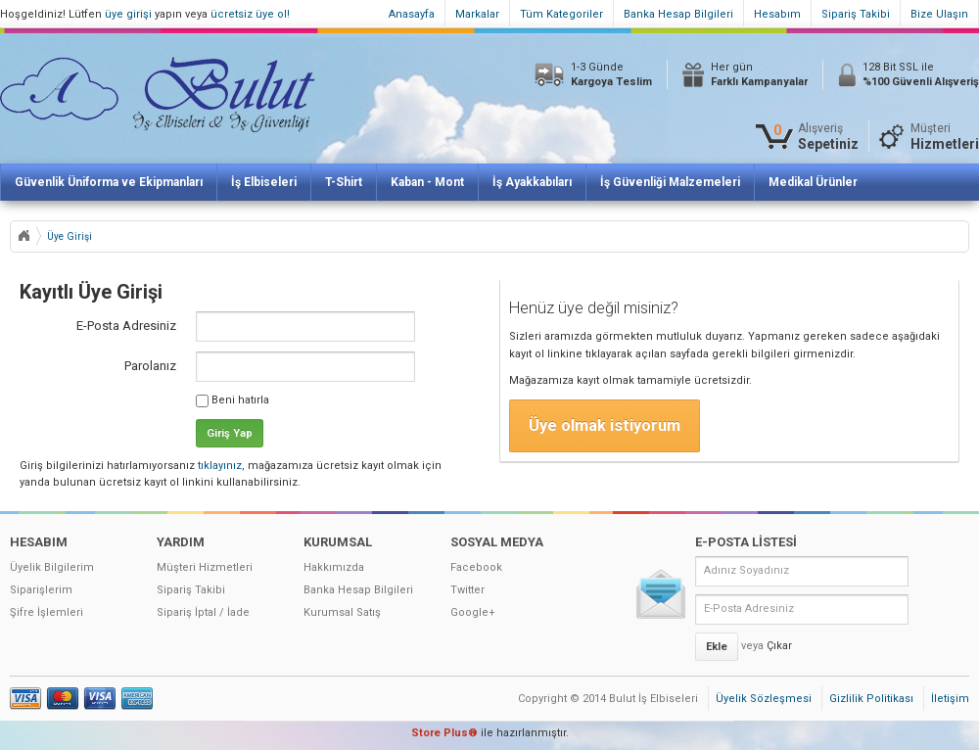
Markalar (477, 14)
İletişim (950, 698)
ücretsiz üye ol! (250, 14)
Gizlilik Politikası (871, 698)
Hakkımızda (333, 567)
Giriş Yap (230, 433)
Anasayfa (412, 14)
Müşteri (944, 136)
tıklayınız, (221, 465)
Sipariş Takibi (855, 14)
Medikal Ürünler (813, 182)
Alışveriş (828, 136)
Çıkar (779, 645)
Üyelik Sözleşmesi (764, 698)
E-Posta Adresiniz (126, 325)
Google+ (472, 612)
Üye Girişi (69, 236)
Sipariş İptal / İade (203, 612)
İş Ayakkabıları (532, 182)
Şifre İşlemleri (46, 612)
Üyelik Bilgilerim (52, 567)
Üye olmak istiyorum (604, 425)
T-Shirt (343, 182)
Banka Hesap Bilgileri (678, 14)
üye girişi (128, 14)
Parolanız (150, 365)
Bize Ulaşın (939, 14)
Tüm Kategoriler (561, 14)
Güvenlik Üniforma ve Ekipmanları (109, 182)
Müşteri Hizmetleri (205, 567)
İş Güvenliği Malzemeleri (670, 182)
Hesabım (777, 14)
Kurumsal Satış (342, 612)
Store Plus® (444, 733)
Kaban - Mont (427, 182)
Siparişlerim (41, 590)
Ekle (716, 646)
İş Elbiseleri (264, 182)
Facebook (476, 567)
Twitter (467, 590)
